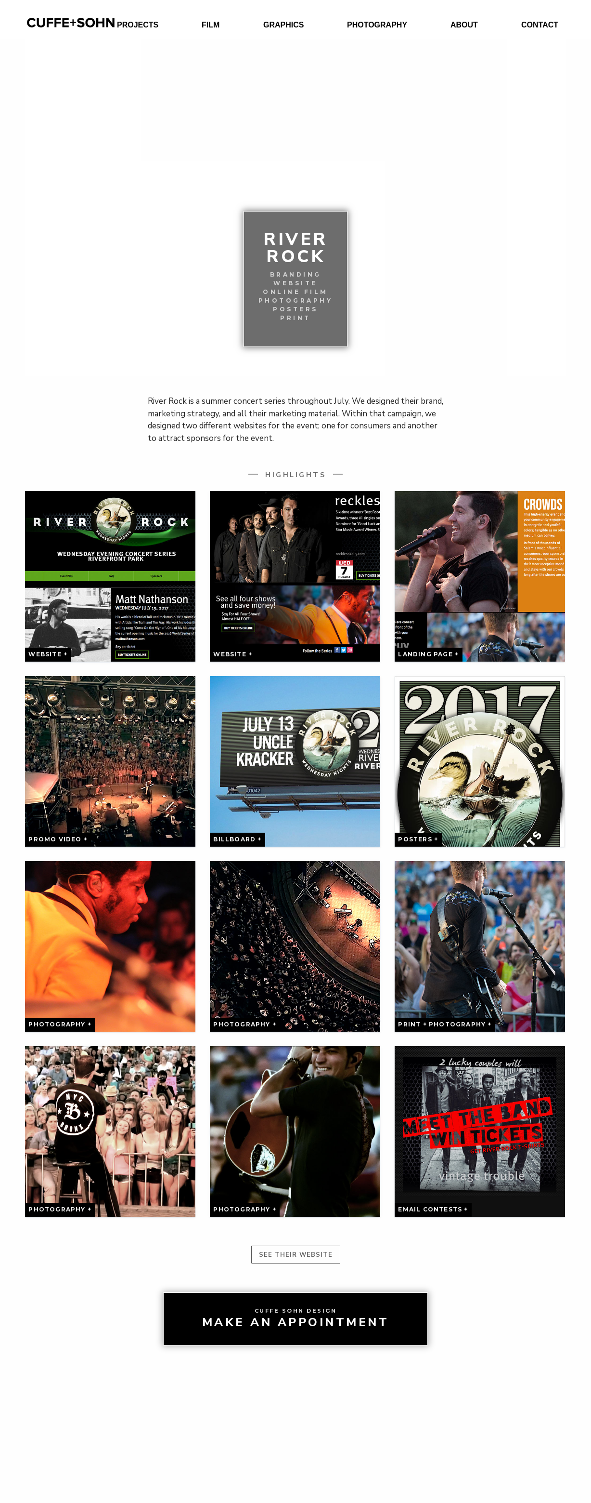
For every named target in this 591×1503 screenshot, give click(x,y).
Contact (539, 25)
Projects (137, 25)
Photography (377, 25)
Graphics (283, 25)
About (464, 25)
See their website (296, 1254)
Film (210, 25)
